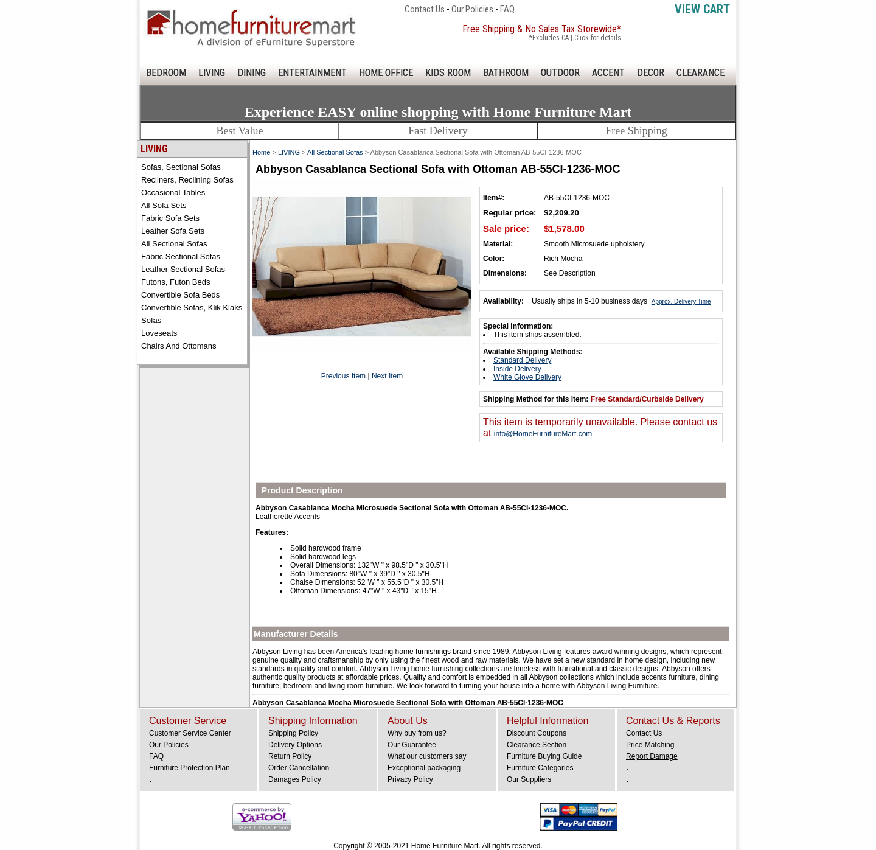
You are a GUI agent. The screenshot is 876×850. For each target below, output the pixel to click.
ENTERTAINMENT (312, 72)
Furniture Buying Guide (544, 756)
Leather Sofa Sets (172, 230)
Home (261, 152)
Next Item (387, 376)
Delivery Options (295, 744)
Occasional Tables (173, 192)
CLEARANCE (700, 72)
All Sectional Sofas (174, 243)
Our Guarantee (412, 744)
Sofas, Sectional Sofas (181, 167)
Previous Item (343, 376)
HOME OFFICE (386, 72)
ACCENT (608, 72)
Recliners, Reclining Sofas (187, 179)
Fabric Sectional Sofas (180, 256)
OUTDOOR (560, 72)
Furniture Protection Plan (189, 768)
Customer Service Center (190, 733)
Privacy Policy (410, 779)
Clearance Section (536, 744)
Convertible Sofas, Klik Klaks (191, 307)
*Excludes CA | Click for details (575, 37)
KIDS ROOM (448, 72)
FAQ (507, 9)
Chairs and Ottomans (179, 345)
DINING (251, 72)
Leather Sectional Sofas (183, 269)
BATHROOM (506, 72)
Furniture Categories (540, 768)
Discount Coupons (536, 733)
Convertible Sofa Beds (180, 294)
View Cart (702, 9)
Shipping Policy (293, 733)
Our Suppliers (529, 779)
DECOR (650, 72)
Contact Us (425, 9)
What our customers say (427, 756)
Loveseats (159, 333)
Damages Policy (294, 779)
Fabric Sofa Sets (170, 218)
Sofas (151, 320)
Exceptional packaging (424, 768)
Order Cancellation (298, 768)
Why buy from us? (417, 733)
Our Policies (472, 9)
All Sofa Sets (163, 205)
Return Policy (289, 756)
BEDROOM (166, 72)
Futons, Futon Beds (175, 282)
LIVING (211, 72)
